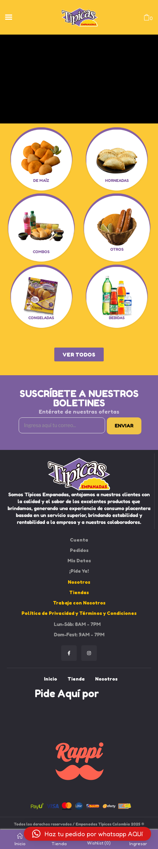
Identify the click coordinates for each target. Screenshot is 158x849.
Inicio (20, 839)
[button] (87, 834)
